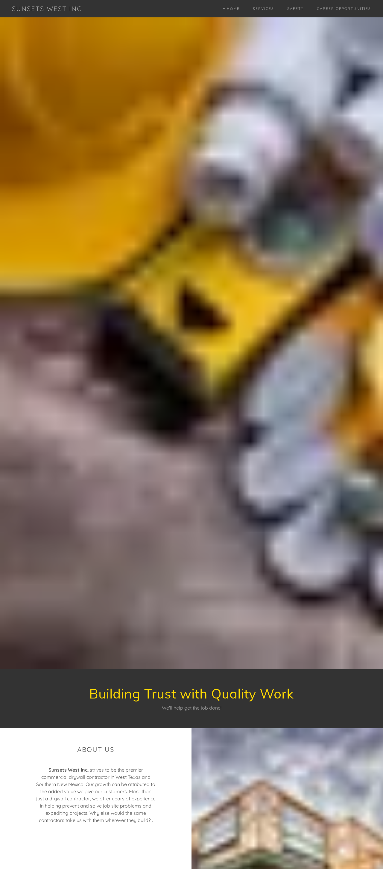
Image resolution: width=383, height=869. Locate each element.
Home (233, 8)
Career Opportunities (344, 8)
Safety (295, 8)
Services (263, 8)
